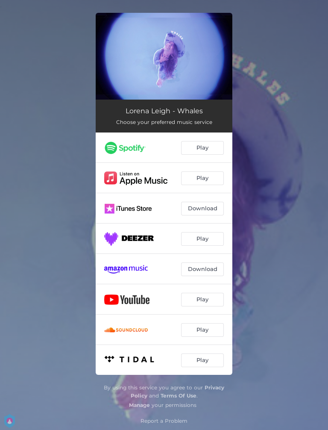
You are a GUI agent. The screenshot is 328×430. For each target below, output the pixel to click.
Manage (139, 405)
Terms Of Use (178, 395)
